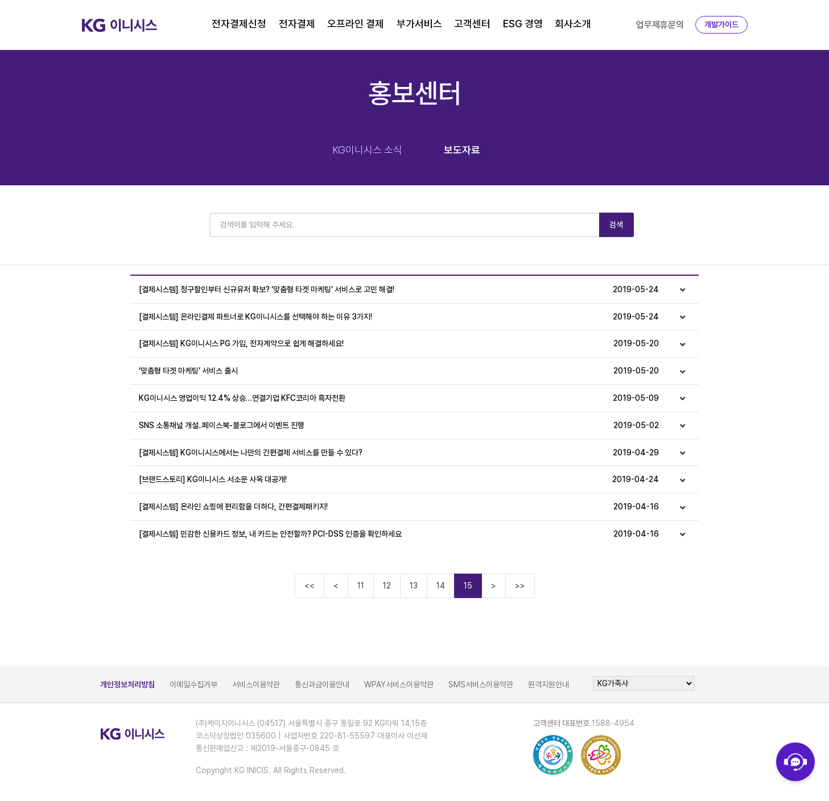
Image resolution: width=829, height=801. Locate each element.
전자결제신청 (239, 24)
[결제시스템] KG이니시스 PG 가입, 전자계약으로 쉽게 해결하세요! (399, 343)
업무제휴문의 (660, 24)
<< (309, 585)
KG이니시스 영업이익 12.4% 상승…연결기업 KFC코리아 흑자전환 (399, 398)
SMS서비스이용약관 (480, 684)
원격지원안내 (548, 684)
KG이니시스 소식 (367, 150)
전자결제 (297, 24)
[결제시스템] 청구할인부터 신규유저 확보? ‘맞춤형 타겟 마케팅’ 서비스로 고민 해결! (399, 289)
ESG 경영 (523, 24)
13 (414, 585)
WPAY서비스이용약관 (399, 684)
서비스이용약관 (256, 684)
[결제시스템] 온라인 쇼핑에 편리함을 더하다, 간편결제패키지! (399, 507)
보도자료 (462, 150)
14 (440, 585)
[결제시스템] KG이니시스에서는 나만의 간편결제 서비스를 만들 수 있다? (399, 453)
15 (468, 585)
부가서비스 (419, 24)
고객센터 (472, 24)
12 (387, 585)
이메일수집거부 (193, 684)
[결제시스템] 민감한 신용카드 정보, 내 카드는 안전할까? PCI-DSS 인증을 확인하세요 (399, 534)
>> (520, 585)
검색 (616, 224)
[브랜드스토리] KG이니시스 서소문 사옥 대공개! (399, 479)
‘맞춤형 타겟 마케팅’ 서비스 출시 (399, 371)
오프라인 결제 (355, 24)
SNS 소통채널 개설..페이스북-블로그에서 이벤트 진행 (399, 425)
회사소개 (573, 24)
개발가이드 (721, 24)
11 (360, 585)
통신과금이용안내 (322, 684)
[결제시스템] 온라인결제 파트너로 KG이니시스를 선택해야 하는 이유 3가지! (399, 317)
